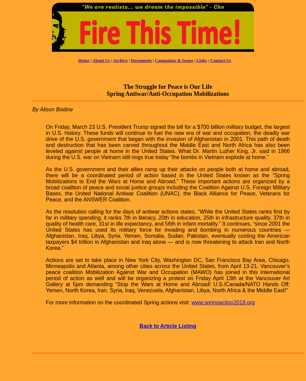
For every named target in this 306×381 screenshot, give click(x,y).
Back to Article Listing (168, 326)
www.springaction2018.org (223, 302)
